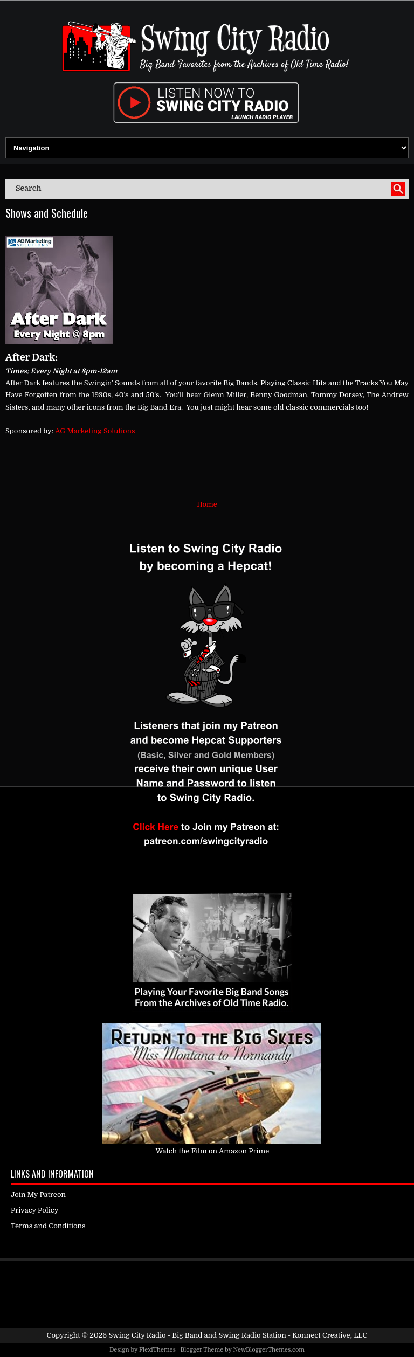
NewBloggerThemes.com (269, 1349)
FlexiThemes (157, 1349)
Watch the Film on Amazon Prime (213, 1151)
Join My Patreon (38, 1194)
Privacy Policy (34, 1210)
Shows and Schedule (46, 213)
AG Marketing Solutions (95, 431)
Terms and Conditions (48, 1226)
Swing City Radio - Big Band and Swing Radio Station (197, 1335)
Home (207, 504)
